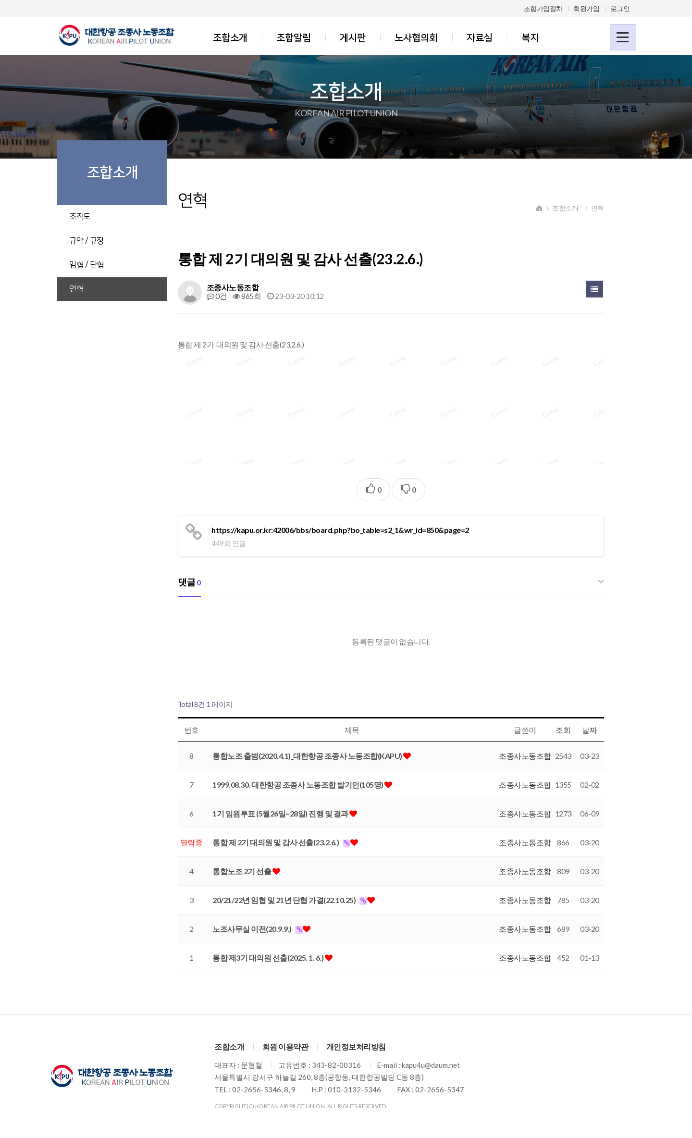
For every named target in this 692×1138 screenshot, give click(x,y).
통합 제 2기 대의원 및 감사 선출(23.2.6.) (287, 843)
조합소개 (230, 38)
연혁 (77, 288)
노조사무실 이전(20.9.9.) (263, 930)
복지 (530, 38)
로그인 (620, 8)
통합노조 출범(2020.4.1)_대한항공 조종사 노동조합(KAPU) (318, 757)
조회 (572, 731)
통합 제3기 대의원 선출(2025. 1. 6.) (279, 959)
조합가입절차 (543, 8)
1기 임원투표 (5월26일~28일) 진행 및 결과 (291, 814)
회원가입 (586, 8)
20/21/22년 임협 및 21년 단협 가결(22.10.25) (295, 901)
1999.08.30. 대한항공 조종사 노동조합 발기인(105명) (309, 786)
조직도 (80, 216)
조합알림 (293, 38)
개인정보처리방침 (356, 1048)
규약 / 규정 (87, 240)
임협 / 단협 (87, 264)
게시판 (353, 38)
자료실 (480, 38)
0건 (227, 297)
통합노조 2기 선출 (253, 872)
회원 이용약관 (285, 1048)
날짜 (598, 731)
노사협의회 (416, 38)
